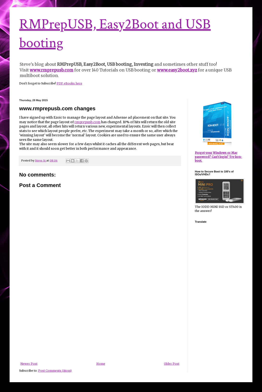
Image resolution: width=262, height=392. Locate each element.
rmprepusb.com (87, 122)
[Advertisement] (100, 326)
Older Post (171, 363)
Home (100, 363)
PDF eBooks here (69, 83)
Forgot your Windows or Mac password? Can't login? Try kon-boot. (218, 157)
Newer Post (28, 363)
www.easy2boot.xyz (177, 70)
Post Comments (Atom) (55, 370)
